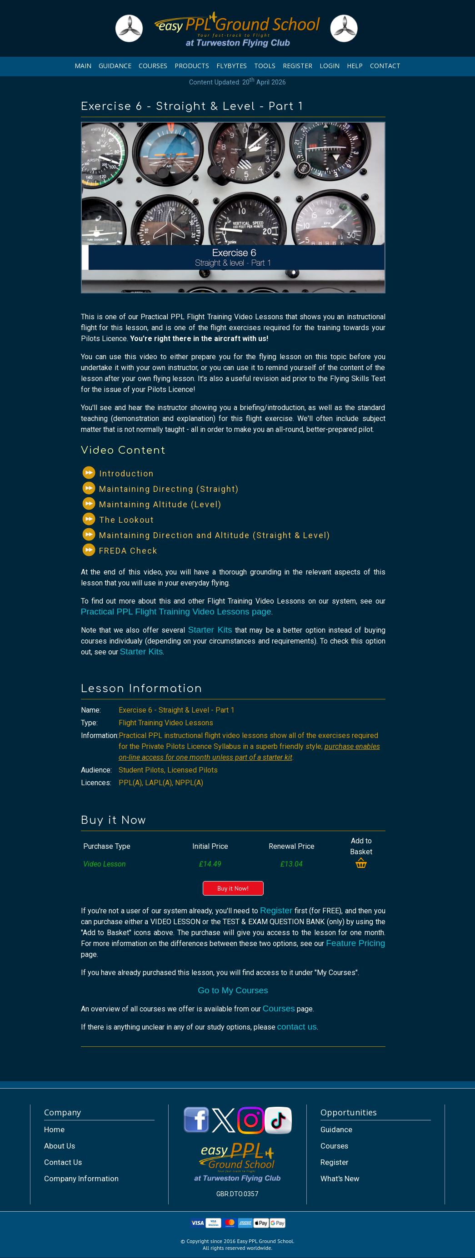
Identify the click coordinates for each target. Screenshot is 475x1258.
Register (276, 910)
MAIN (83, 65)
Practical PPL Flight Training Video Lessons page (176, 611)
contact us (297, 1026)
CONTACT (385, 65)
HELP (355, 65)
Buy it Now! (233, 888)
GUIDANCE (115, 65)
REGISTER (297, 65)
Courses (279, 1008)
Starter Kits (210, 629)
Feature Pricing (355, 943)
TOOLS (264, 65)
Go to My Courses (233, 990)
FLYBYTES (231, 65)
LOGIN (330, 65)
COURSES (153, 65)
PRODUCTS (192, 65)
